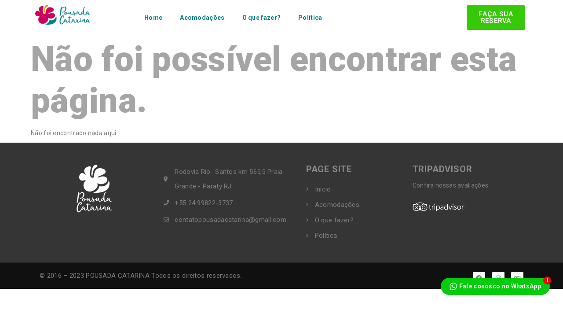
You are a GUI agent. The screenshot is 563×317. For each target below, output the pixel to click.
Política (310, 17)
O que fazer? (261, 17)
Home (153, 17)
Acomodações (202, 17)
